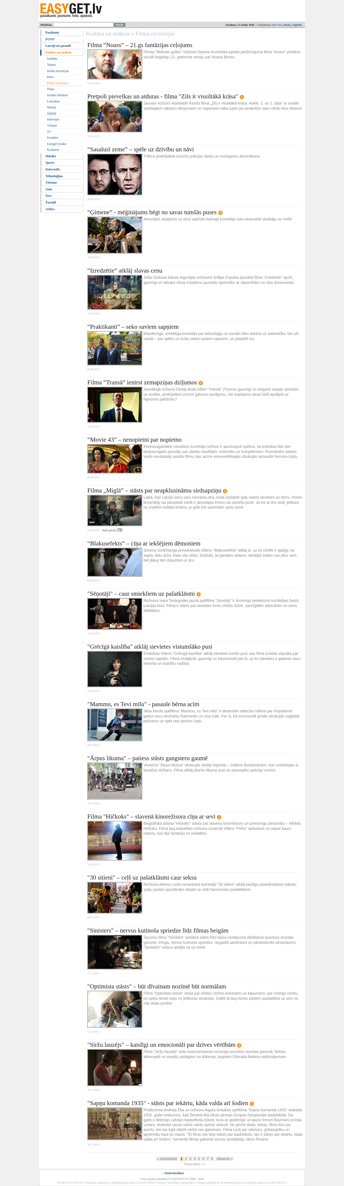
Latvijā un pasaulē (58, 46)
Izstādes (52, 58)
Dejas (50, 89)
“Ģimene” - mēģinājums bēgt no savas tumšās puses (152, 212)
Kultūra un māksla (58, 52)
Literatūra (53, 101)
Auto (48, 189)
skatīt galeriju (112, 530)
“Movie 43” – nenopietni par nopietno (134, 439)
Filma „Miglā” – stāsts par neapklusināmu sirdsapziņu (154, 490)
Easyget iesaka (56, 144)
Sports (49, 163)
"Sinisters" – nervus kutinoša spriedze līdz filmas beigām (157, 930)
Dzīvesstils (52, 169)
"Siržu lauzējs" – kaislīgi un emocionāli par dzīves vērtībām (161, 1044)
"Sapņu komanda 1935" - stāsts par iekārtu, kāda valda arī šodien (167, 1103)
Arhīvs (50, 209)
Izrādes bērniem (57, 95)
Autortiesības (174, 1173)
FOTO (50, 39)
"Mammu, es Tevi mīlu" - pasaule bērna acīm (143, 704)
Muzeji (51, 107)
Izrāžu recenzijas (58, 71)
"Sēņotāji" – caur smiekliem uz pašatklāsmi (141, 593)
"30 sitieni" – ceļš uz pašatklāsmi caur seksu (142, 877)
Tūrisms (51, 182)
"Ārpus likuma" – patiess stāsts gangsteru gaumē (147, 758)
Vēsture (52, 125)
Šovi (48, 196)
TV (49, 132)
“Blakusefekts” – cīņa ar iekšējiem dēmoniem (143, 543)
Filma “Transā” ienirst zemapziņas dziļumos (142, 382)
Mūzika (50, 156)
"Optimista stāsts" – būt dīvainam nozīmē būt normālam (156, 986)
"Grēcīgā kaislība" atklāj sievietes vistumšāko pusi (149, 646)
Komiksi (52, 138)
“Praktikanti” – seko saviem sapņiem (133, 326)
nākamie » (225, 1159)
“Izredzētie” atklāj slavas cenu (124, 270)
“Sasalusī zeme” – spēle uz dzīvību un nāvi (140, 149)
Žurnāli (50, 202)
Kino (50, 77)
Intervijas (53, 119)
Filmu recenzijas (58, 83)
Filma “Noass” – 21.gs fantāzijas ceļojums (139, 45)
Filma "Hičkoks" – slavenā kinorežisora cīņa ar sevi (151, 816)
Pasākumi (52, 32)
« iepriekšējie (167, 1159)
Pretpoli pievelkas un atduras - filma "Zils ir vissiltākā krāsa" (162, 96)
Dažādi (51, 113)
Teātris (51, 65)
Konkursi (53, 150)
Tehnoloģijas (54, 176)
